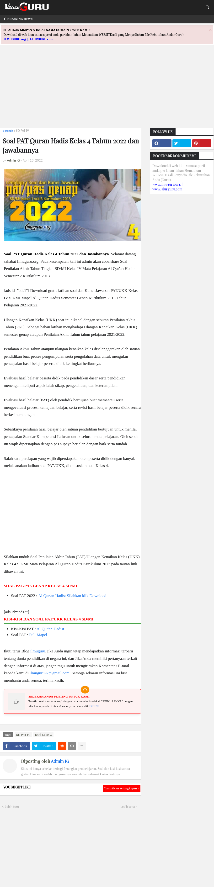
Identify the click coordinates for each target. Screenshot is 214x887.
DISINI (94, 706)
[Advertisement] (107, 91)
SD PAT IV (22, 130)
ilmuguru (37, 651)
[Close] (210, 29)
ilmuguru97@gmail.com (50, 673)
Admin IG (60, 761)
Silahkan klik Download (86, 595)
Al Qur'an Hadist (52, 595)
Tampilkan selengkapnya (121, 788)
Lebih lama (127, 806)
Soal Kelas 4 (43, 735)
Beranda (8, 130)
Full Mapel (38, 635)
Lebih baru (12, 806)
